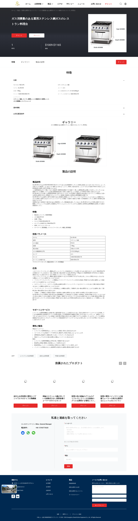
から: (66, 446)
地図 (58, 514)
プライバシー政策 (76, 514)
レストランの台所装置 (27, 356)
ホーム (14, 10)
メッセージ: (68, 423)
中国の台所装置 (59, 356)
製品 (18, 10)
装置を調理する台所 (74, 487)
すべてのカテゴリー (74, 494)
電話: (66, 455)
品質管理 (48, 490)
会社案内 (48, 486)
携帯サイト (65, 514)
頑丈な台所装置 (44, 356)
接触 (68, 466)
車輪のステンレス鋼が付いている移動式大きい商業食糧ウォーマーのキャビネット (54, 398)
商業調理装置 (72, 483)
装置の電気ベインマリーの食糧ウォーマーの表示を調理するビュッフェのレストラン (111, 398)
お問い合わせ (49, 494)
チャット (19, 35)
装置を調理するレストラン (30, 10)
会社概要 (48, 483)
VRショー (70, 4)
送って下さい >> (99, 505)
